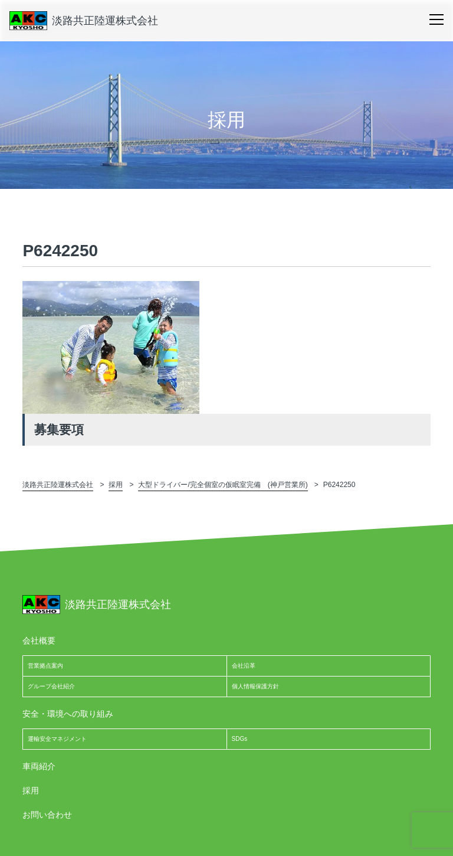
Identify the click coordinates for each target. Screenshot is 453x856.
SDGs (240, 739)
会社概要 (38, 640)
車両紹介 (38, 766)
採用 (30, 790)
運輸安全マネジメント (57, 739)
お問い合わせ (47, 814)
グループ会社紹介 (51, 686)
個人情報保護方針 (255, 686)
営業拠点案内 (45, 665)
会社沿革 (243, 665)
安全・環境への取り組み (67, 713)
